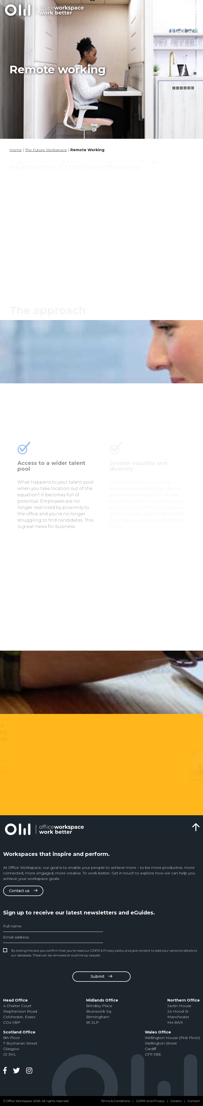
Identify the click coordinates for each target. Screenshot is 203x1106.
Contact (194, 1101)
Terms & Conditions (115, 1101)
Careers (176, 1101)
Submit (97, 976)
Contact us (19, 890)
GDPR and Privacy (150, 1101)
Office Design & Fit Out (44, 10)
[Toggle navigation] (194, 10)
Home (16, 149)
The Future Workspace (46, 149)
